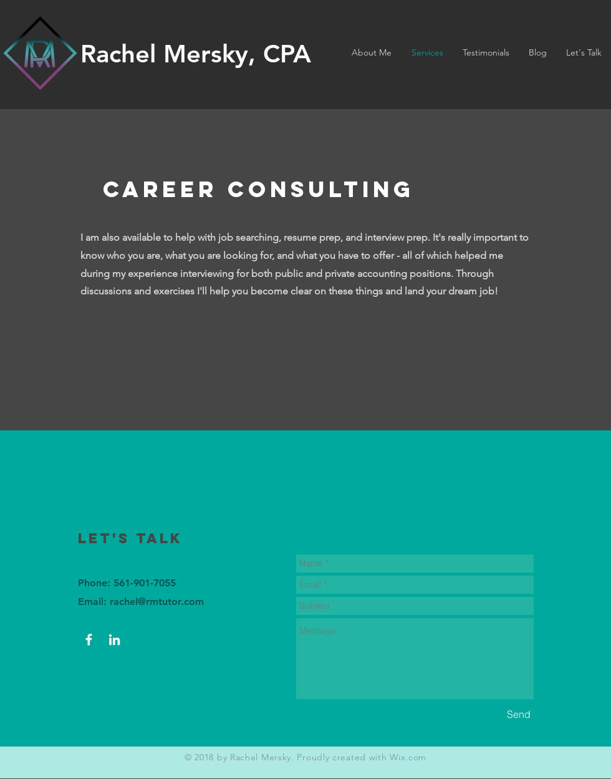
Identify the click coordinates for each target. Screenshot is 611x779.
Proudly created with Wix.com (361, 757)
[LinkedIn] (114, 639)
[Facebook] (89, 639)
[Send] (519, 714)
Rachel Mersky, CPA (195, 54)
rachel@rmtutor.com (157, 601)
